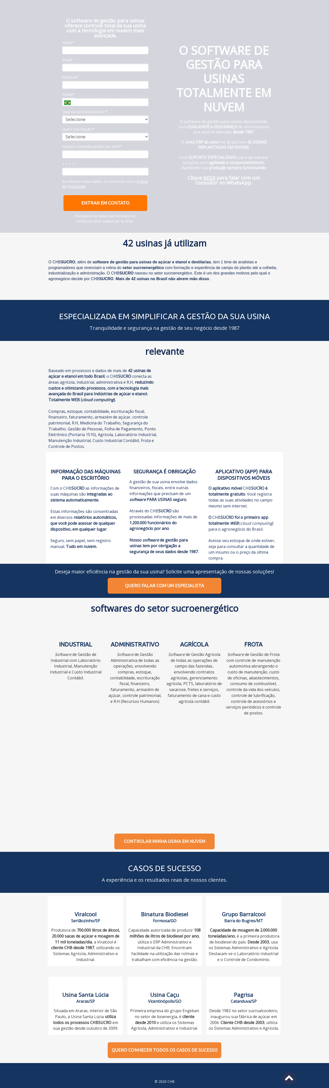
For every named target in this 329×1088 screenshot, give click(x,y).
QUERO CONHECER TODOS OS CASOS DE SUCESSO (165, 1049)
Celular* (68, 94)
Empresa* (70, 77)
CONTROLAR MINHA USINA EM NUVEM (164, 841)
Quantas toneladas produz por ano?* (92, 146)
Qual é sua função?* (78, 129)
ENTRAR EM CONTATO (105, 202)
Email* (67, 60)
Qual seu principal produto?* (85, 112)
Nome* (68, 43)
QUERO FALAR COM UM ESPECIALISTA (164, 585)
